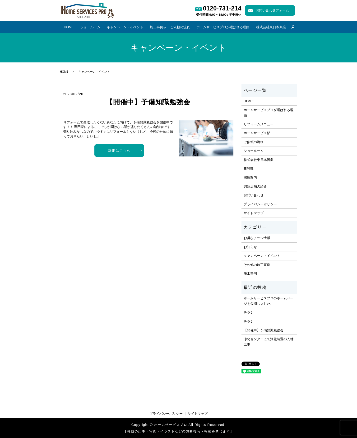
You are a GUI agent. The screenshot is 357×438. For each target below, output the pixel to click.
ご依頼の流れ (180, 27)
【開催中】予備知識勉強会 (148, 102)
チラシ (249, 312)
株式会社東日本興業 (270, 27)
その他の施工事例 (257, 264)
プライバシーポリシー (260, 204)
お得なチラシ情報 (257, 238)
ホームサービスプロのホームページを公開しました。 (268, 300)
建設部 (249, 168)
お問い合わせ (254, 195)
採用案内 (250, 177)
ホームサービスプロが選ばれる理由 (222, 27)
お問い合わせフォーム (272, 10)
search (291, 27)
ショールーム (91, 27)
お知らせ (250, 247)
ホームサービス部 (257, 133)
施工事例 (155, 27)
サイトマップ (254, 213)
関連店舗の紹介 (255, 186)
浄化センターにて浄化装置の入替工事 (268, 341)
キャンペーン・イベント (125, 27)
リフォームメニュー (259, 124)
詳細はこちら (119, 150)
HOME (70, 27)
